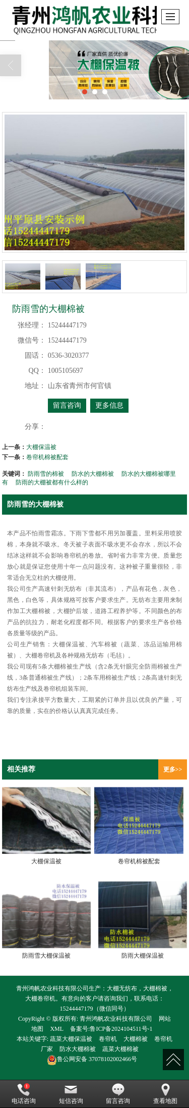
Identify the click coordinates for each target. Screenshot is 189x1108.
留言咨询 (67, 405)
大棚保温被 (41, 447)
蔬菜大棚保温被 (71, 1038)
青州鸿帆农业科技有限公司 (116, 1018)
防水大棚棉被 (77, 1048)
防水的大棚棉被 (93, 473)
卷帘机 (108, 1038)
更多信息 (109, 405)
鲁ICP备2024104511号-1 (121, 1028)
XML (57, 1028)
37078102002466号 (92, 1059)
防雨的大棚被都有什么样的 (52, 482)
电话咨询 (24, 1093)
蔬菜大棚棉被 (120, 1048)
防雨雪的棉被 (46, 473)
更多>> (172, 769)
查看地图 (165, 1093)
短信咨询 (71, 1093)
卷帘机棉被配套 (47, 457)
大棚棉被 (135, 1038)
